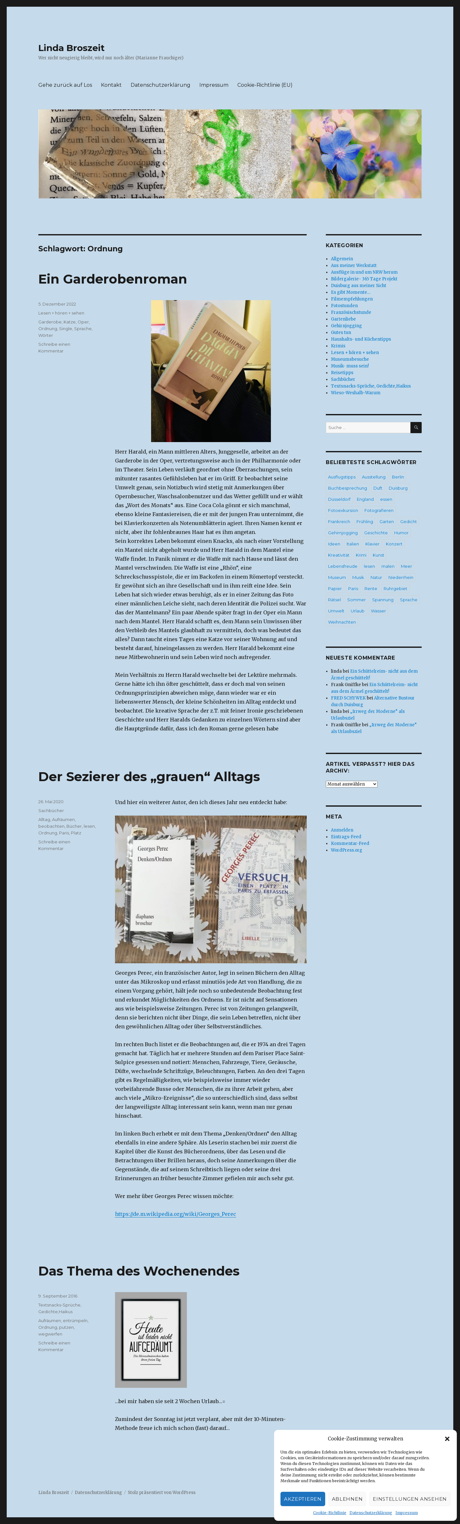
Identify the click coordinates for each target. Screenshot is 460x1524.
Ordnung (47, 328)
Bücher (74, 826)
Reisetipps (342, 372)
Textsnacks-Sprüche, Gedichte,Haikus (371, 386)
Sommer (356, 599)
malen (388, 566)
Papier (335, 588)
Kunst (378, 555)
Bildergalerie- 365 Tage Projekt (364, 279)
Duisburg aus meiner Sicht (358, 285)
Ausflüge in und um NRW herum (364, 272)
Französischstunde (351, 312)
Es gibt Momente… (350, 292)
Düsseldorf (339, 499)
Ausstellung (374, 476)
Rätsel (334, 599)
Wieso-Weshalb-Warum (355, 393)
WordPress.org (346, 850)
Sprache (83, 328)
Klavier (372, 543)
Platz (76, 832)
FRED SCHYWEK (348, 698)
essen (386, 499)
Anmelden (342, 830)
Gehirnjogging (346, 326)
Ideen (334, 543)
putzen (66, 1327)
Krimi (361, 555)
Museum (337, 577)
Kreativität (338, 555)
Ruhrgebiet (395, 588)
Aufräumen (63, 819)
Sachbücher (51, 810)
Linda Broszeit (71, 47)
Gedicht (408, 521)
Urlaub (357, 610)
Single (65, 328)
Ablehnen (347, 1499)
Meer (406, 566)
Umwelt (336, 610)
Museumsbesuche (350, 359)
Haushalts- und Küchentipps (361, 339)
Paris (64, 832)
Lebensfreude (342, 566)
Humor (401, 532)
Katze (70, 321)
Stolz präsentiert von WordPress (161, 1492)
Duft (377, 488)
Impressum (406, 1512)
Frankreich (339, 521)
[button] (447, 1439)
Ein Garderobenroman (112, 279)
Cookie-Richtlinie (329, 1512)
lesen (89, 826)
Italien (353, 543)
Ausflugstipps (342, 476)
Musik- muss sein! (350, 366)
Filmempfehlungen (352, 299)
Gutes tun (341, 332)
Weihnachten (342, 622)
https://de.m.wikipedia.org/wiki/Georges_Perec (175, 1214)
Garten (386, 521)
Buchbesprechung (347, 488)
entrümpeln (75, 1320)
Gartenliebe (343, 319)
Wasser (378, 610)
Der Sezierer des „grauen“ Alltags (149, 776)
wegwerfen (50, 1333)
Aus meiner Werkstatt (354, 265)
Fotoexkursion (343, 510)
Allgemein (342, 259)
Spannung (383, 599)
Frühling (364, 521)
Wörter (45, 335)
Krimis (338, 346)
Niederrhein (400, 577)
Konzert (394, 543)
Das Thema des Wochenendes (139, 1271)
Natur (376, 577)
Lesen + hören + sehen (61, 312)
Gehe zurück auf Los (65, 85)
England (365, 499)
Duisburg (398, 488)
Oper (83, 321)
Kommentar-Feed (350, 843)
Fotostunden (344, 305)
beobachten (51, 826)
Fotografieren (379, 510)
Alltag (44, 819)
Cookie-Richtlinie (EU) (265, 85)
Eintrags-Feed (346, 837)
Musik (358, 577)
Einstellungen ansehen (410, 1499)
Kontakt (111, 85)
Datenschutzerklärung (370, 1512)
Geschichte (376, 532)
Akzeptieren (303, 1499)
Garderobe (50, 321)
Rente (370, 588)
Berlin (398, 476)
